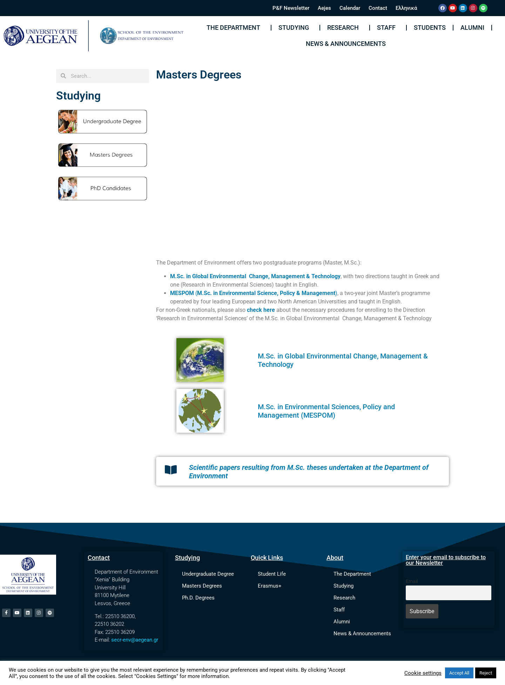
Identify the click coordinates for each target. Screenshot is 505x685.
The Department (235, 27)
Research (344, 27)
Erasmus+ (270, 586)
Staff (388, 27)
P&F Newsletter (290, 8)
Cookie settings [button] (423, 673)
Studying (295, 27)
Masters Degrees (202, 586)
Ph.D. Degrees (198, 598)
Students (430, 27)
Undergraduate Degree (208, 574)
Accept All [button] (459, 673)
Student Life (272, 574)
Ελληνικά (406, 8)
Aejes (324, 8)
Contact (378, 8)
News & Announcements (346, 43)
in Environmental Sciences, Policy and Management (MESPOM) (326, 411)
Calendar (349, 8)
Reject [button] (485, 673)
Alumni (472, 27)
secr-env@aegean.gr (134, 640)
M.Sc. (267, 407)
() (253, 293)
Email (412, 581)
